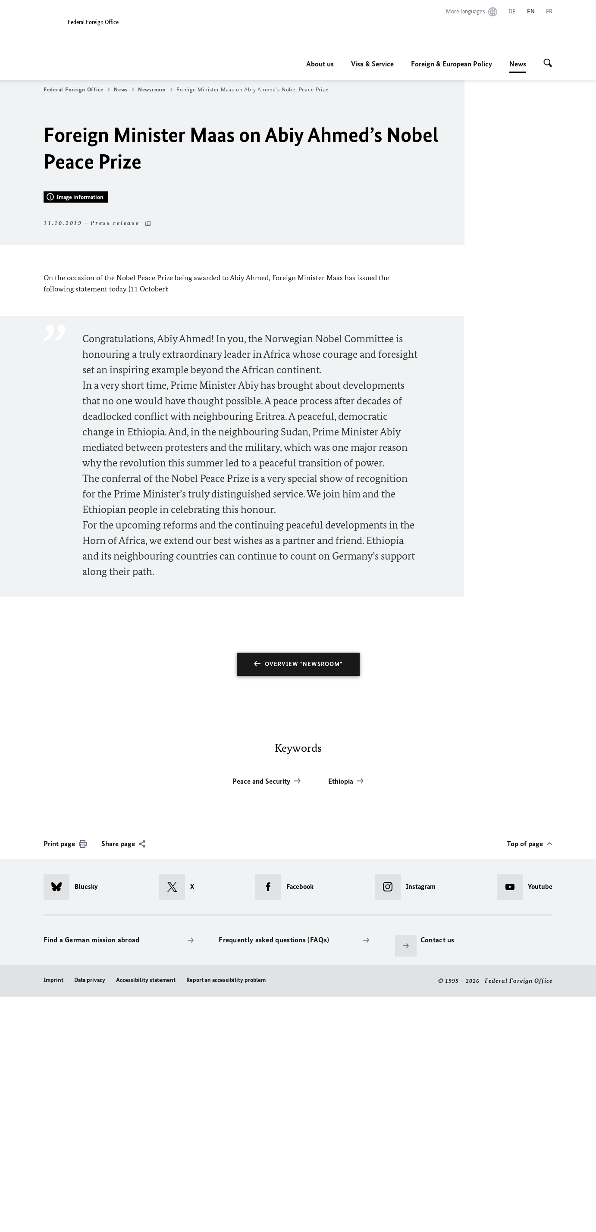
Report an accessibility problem (226, 1215)
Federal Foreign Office (77, 90)
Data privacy (89, 1215)
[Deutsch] (512, 11)
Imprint (53, 1215)
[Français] (549, 11)
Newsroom (155, 90)
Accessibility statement (146, 1215)
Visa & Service (372, 63)
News (517, 63)
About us (320, 63)
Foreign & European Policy (451, 63)
